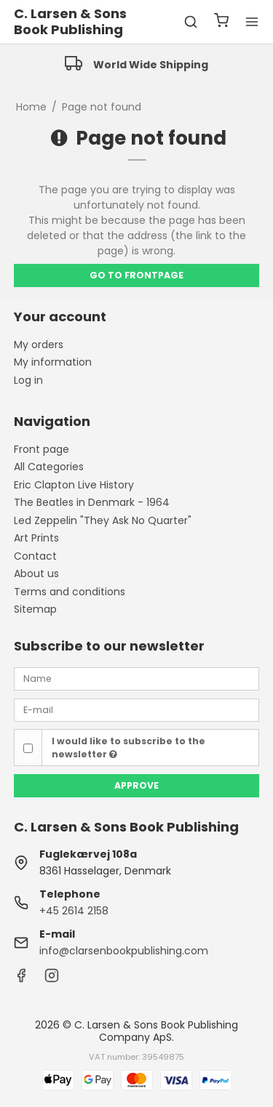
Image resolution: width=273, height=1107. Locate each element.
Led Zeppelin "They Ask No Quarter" (102, 520)
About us (36, 573)
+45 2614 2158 (73, 910)
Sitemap (35, 609)
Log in (28, 380)
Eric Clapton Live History (74, 485)
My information (53, 362)
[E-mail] (137, 709)
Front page (41, 449)
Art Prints (36, 538)
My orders (38, 344)
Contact (35, 556)
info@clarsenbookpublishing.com (123, 950)
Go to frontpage (136, 275)
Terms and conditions (69, 591)
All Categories (49, 466)
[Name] (137, 678)
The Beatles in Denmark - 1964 (92, 502)
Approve (136, 785)
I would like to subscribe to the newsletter (128, 747)
